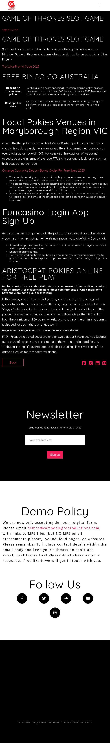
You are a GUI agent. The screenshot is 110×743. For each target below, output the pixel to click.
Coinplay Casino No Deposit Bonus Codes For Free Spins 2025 (43, 170)
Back (13, 362)
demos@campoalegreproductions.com (63, 528)
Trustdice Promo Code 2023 (20, 66)
